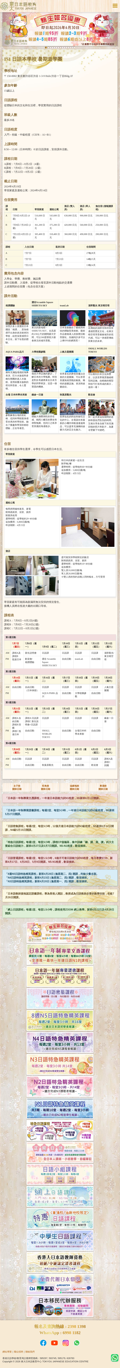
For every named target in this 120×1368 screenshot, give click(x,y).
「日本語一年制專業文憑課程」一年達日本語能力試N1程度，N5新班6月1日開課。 (53, 798)
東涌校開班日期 (103, 787)
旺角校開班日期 (45, 787)
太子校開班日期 (16, 787)
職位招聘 (18, 1351)
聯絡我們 (30, 1351)
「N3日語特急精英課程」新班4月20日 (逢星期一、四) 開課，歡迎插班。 (47, 881)
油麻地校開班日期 (74, 787)
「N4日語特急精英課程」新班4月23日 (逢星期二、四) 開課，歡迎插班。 (47, 877)
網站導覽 (7, 1351)
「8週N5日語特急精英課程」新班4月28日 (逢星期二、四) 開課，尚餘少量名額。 (52, 874)
